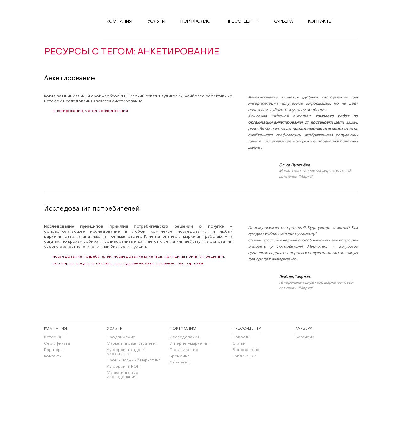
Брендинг (179, 356)
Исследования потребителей (91, 209)
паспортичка (190, 263)
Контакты (53, 356)
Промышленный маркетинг (133, 360)
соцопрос (63, 263)
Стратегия (180, 362)
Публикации (244, 356)
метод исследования (106, 111)
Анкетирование (69, 78)
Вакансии (304, 337)
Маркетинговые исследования (122, 375)
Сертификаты (57, 344)
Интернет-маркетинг (190, 344)
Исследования (184, 337)
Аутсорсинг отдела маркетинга (126, 352)
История (52, 337)
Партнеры (53, 350)
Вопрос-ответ (246, 350)
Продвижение (121, 337)
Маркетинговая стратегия (132, 344)
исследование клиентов (137, 256)
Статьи (239, 344)
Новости (241, 337)
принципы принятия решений (194, 256)
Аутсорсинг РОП (123, 366)
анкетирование (67, 111)
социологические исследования (109, 263)
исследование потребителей (81, 256)
